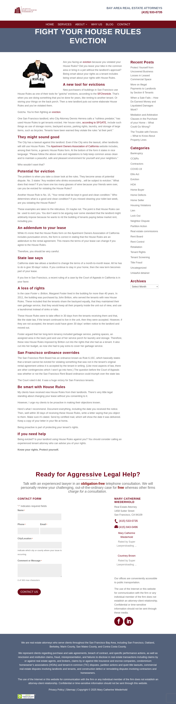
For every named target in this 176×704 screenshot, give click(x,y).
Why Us (96, 24)
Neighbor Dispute (140, 221)
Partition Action (138, 226)
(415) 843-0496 (128, 527)
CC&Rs (134, 158)
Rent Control (137, 241)
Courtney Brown (127, 555)
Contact (123, 24)
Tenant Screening (140, 257)
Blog (110, 24)
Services (65, 24)
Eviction (134, 179)
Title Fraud (136, 262)
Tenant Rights (138, 252)
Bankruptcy (136, 153)
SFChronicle (104, 93)
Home (50, 24)
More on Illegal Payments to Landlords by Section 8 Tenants (143, 88)
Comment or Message (30, 561)
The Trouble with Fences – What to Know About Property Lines (144, 136)
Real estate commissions (144, 231)
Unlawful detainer (140, 273)
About (80, 24)
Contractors (136, 163)
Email (43, 525)
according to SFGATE (94, 122)
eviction (87, 62)
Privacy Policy (56, 689)
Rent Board (136, 236)
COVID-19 (136, 169)
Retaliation (136, 247)
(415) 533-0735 (152, 12)
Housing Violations (140, 205)
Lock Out (135, 215)
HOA (133, 184)
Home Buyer (137, 189)
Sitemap (70, 689)
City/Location (25, 539)
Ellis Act (134, 174)
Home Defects (138, 195)
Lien (132, 210)
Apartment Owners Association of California (75, 146)
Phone (21, 525)
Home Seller (137, 200)
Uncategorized (138, 267)
